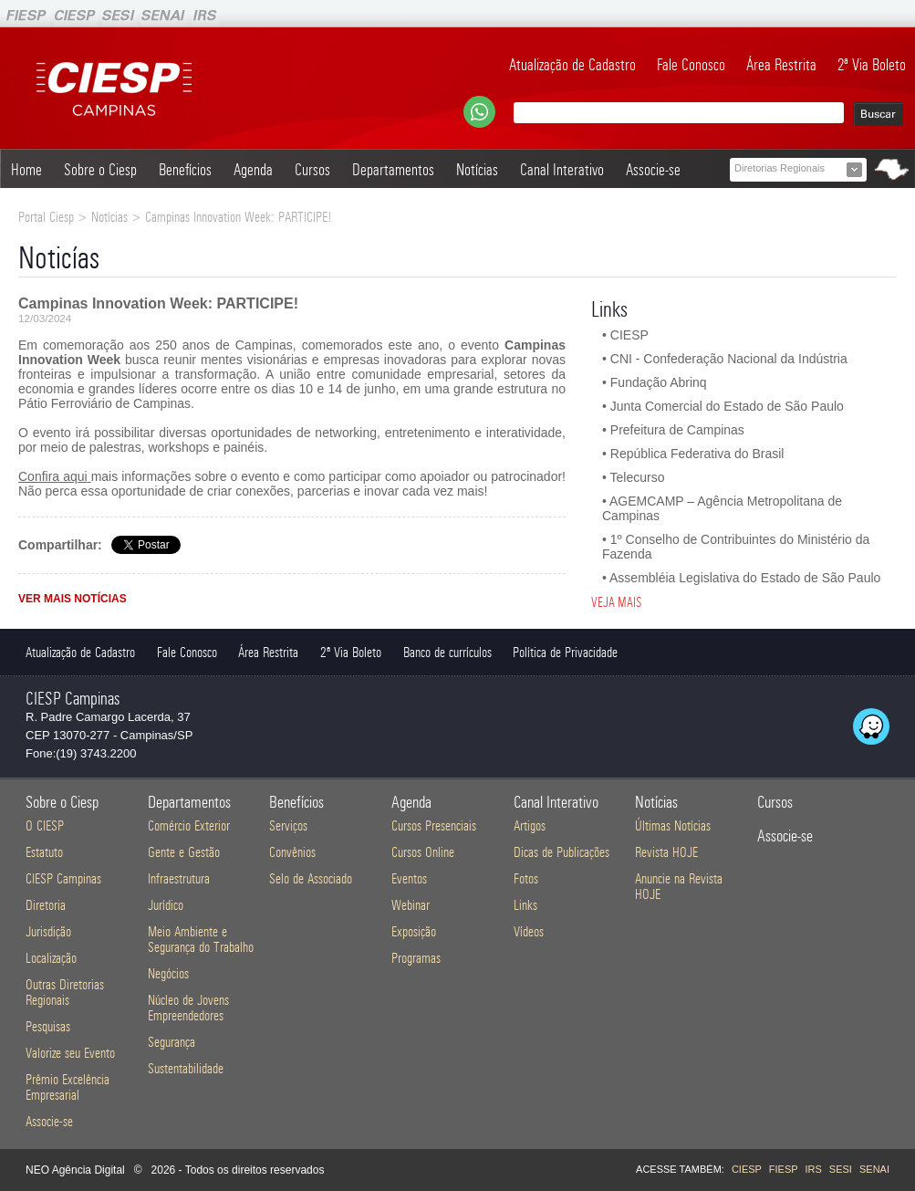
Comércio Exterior (189, 825)
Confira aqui (53, 476)
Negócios (168, 973)
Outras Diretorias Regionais (65, 992)
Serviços (288, 825)
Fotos (526, 878)
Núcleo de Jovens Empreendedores (188, 1007)
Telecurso (637, 477)
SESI (840, 1169)
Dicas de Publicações (561, 852)
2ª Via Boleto (871, 65)
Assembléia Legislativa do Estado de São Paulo (744, 577)
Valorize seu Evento (70, 1052)
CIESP (629, 335)
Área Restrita (781, 65)
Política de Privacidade (565, 652)
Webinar (410, 905)
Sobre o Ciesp (100, 170)
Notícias (477, 170)
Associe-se (653, 170)
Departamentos (393, 170)
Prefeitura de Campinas (677, 430)
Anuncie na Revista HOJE (679, 886)
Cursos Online (422, 852)
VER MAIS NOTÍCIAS (72, 598)
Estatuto (44, 852)
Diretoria (46, 905)
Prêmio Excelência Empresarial (67, 1087)
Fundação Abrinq (658, 382)
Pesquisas (48, 1026)
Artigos (530, 825)
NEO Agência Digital (75, 1170)
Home (26, 170)
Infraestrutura (179, 878)
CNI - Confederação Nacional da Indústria (728, 358)
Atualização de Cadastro (572, 65)
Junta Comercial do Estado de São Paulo (727, 406)
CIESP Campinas (63, 878)
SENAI (874, 1169)
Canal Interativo (562, 170)
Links (525, 905)
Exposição (413, 931)
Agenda (253, 170)
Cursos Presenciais (433, 825)
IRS (813, 1169)
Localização (51, 957)
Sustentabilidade (186, 1068)
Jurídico (165, 905)
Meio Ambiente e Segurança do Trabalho (201, 939)
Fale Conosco (691, 65)
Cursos (312, 170)
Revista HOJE (666, 852)
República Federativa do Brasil (697, 453)
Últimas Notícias (673, 825)
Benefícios (185, 170)
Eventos (409, 878)
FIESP (783, 1169)
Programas (416, 957)
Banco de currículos (447, 652)
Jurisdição (48, 931)
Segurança (171, 1041)
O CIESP (45, 825)
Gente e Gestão (184, 852)
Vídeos (529, 931)
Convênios (292, 852)
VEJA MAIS (616, 602)
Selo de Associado (310, 878)
